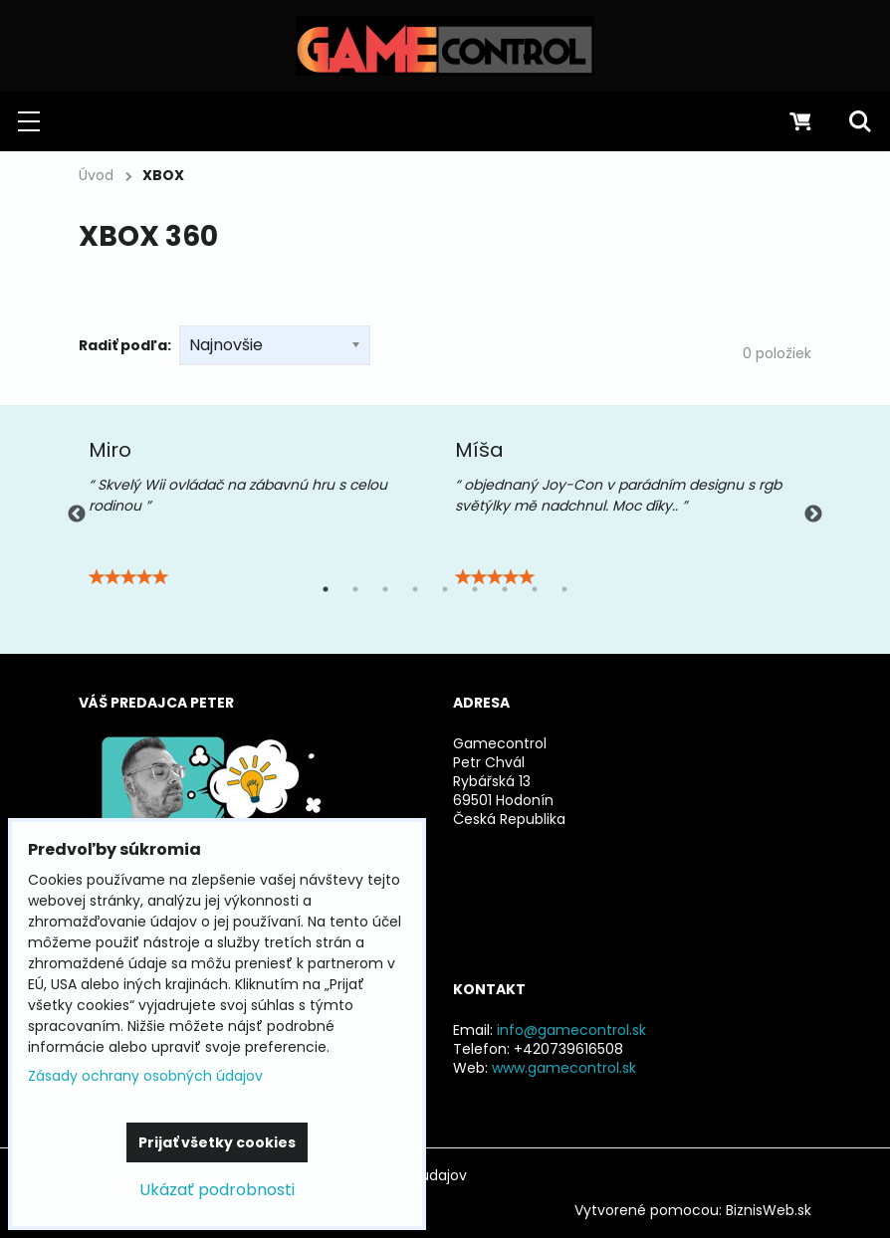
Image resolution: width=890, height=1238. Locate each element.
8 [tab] (535, 589)
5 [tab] (445, 589)
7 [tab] (505, 589)
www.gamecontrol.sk (564, 1068)
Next (813, 514)
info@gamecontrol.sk (571, 1030)
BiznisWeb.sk (768, 1210)
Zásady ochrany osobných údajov (145, 1076)
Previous (77, 514)
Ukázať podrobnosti (217, 1189)
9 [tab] (564, 589)
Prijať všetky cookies (217, 1142)
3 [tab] (385, 589)
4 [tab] (415, 589)
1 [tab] (325, 589)
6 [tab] (475, 589)
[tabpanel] (262, 514)
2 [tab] (355, 589)
